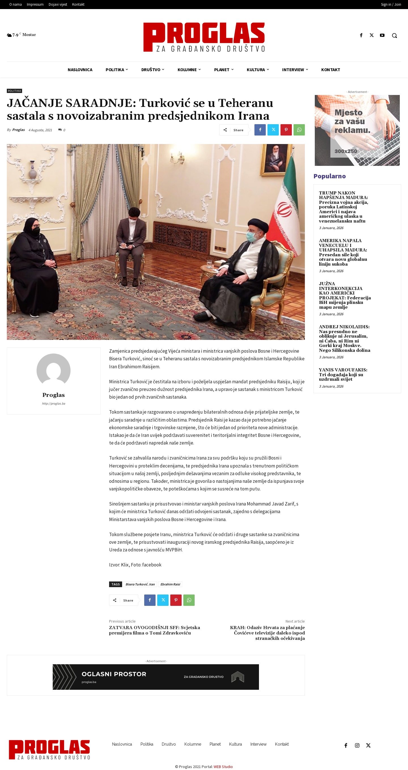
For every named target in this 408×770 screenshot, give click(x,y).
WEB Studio (223, 766)
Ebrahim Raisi (170, 584)
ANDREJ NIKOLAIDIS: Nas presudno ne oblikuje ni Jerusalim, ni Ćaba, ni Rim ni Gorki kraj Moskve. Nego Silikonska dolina (344, 338)
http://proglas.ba (53, 403)
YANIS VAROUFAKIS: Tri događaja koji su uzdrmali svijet (343, 374)
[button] (394, 35)
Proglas (18, 129)
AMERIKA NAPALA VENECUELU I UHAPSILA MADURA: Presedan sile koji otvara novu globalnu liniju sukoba (343, 252)
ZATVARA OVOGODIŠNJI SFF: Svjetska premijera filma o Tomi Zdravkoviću (154, 630)
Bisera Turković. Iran (140, 584)
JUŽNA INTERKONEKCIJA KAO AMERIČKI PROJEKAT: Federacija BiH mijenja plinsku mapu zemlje (345, 295)
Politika (14, 91)
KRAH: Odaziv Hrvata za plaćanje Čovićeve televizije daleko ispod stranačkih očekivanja (267, 633)
